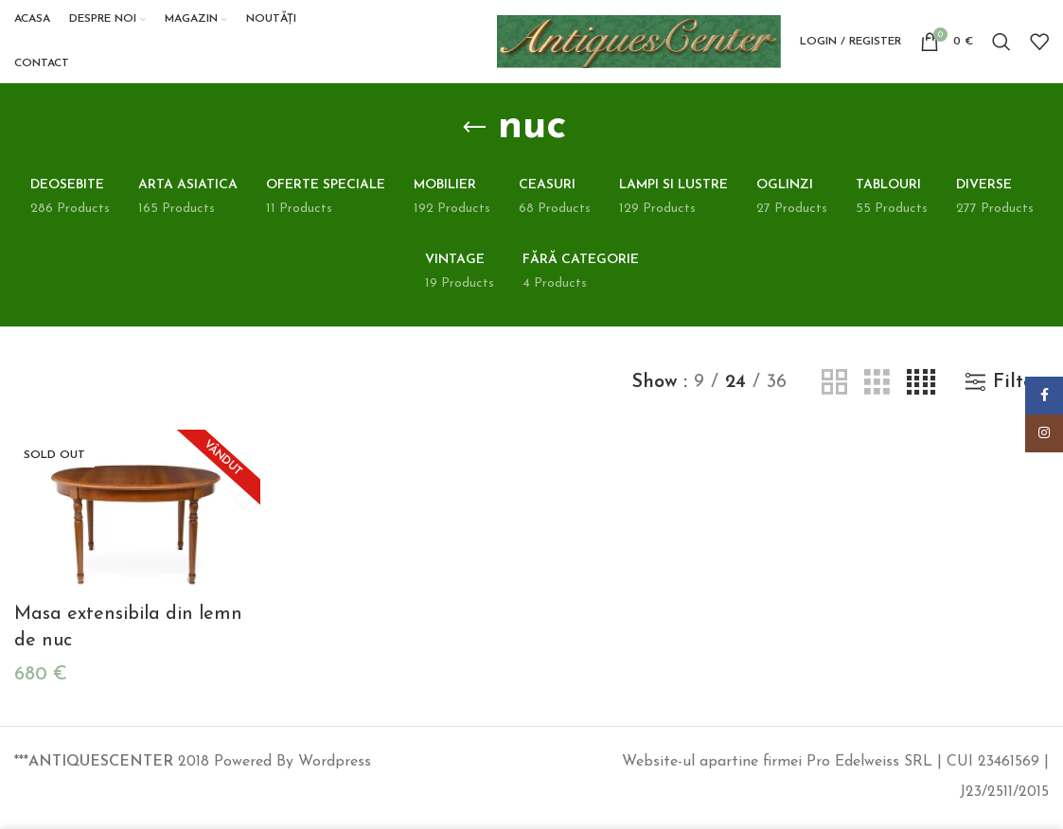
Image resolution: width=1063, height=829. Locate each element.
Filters (1021, 394)
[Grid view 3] (877, 395)
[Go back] (474, 139)
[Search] (1001, 47)
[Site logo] (639, 46)
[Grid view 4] (921, 395)
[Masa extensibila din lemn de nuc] (136, 523)
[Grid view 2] (834, 395)
